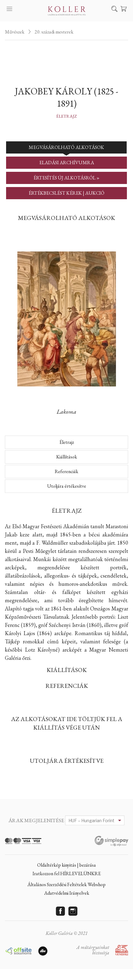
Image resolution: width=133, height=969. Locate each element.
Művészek (14, 32)
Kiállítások (66, 457)
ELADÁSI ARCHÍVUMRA (66, 162)
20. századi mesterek (54, 32)
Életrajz (66, 116)
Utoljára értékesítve (66, 486)
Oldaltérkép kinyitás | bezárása (66, 865)
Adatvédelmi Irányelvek (66, 893)
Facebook (60, 911)
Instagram (72, 911)
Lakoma (66, 412)
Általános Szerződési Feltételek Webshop (66, 884)
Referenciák (66, 471)
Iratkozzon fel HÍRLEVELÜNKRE (67, 873)
